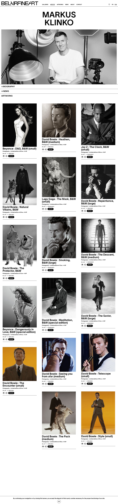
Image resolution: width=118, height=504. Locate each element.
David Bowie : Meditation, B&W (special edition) (57, 321)
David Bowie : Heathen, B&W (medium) (56, 140)
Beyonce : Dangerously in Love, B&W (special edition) (19, 330)
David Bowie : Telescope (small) (96, 375)
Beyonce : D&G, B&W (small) (19, 148)
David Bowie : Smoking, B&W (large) (56, 261)
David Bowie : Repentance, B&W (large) (97, 202)
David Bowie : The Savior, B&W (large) (96, 317)
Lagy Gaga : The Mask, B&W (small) (59, 200)
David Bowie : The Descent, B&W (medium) (97, 256)
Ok (59, 501)
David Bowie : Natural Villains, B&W (15, 208)
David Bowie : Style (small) (97, 436)
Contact (79, 4)
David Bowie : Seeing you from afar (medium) (57, 375)
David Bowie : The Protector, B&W (13, 269)
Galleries (45, 4)
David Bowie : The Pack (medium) (56, 437)
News (67, 4)
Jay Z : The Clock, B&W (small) (95, 148)
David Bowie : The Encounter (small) (13, 384)
